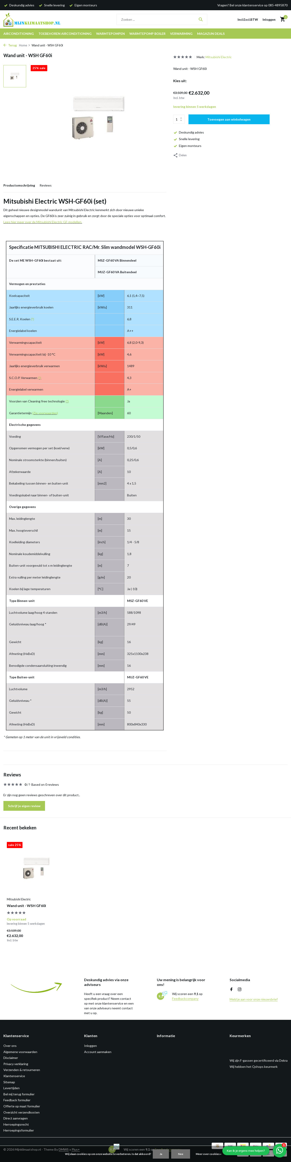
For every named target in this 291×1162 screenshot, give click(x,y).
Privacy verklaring (15, 1064)
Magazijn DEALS (211, 33)
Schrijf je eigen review (24, 806)
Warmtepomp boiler (147, 33)
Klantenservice (14, 1076)
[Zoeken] (161, 19)
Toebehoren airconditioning (65, 33)
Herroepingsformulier (18, 1130)
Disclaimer (10, 1058)
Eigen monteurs (187, 146)
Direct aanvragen (15, 1118)
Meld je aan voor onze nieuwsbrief (254, 999)
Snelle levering (186, 139)
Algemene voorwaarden (20, 1052)
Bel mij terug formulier (19, 1094)
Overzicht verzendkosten (21, 1112)
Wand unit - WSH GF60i (26, 905)
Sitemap (9, 1082)
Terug (10, 45)
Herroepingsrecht (16, 1124)
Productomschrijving (19, 185)
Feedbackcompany (185, 998)
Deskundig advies (188, 132)
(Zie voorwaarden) (45, 413)
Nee (180, 1154)
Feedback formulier (16, 1100)
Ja (161, 1154)
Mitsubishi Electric (219, 57)
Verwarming (181, 33)
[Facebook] (231, 989)
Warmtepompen (110, 33)
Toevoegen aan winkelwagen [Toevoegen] (229, 119)
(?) (32, 319)
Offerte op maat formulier (21, 1106)
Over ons (10, 1046)
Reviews (46, 185)
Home (24, 45)
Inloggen (90, 1046)
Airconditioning (18, 33)
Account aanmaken (97, 1052)
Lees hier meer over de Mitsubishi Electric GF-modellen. (42, 222)
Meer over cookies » (208, 1154)
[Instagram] (239, 989)
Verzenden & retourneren (21, 1070)
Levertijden (11, 1088)
